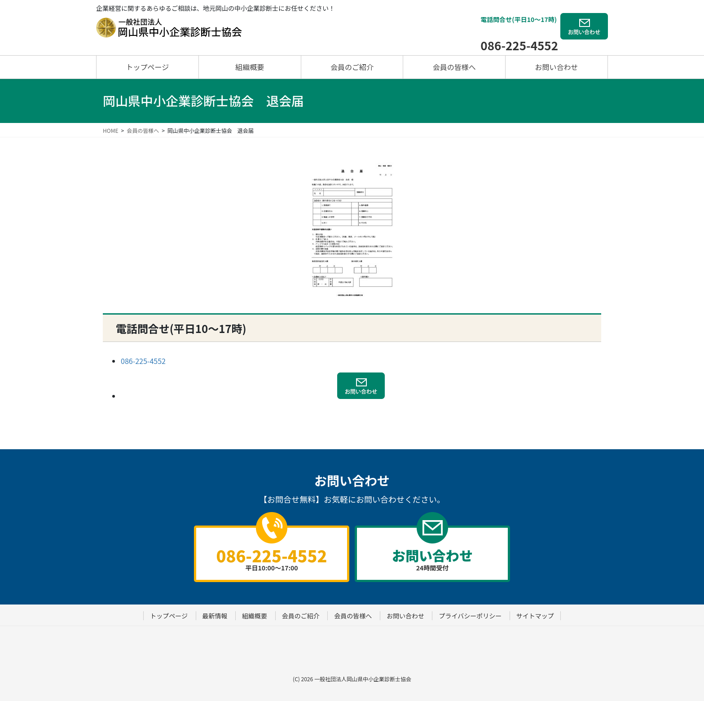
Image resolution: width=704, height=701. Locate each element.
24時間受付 (432, 558)
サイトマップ (535, 615)
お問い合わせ (405, 615)
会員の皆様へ (353, 615)
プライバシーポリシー (470, 615)
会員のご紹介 (301, 615)
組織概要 (254, 615)
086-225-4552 (519, 45)
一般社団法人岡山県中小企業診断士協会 (362, 679)
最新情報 (215, 615)
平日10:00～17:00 (271, 557)
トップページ (169, 615)
